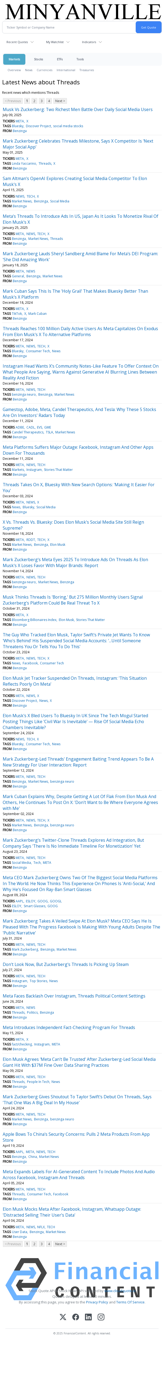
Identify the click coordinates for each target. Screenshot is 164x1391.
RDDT (30, 539)
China (32, 1156)
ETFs (60, 59)
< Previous (13, 101)
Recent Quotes (17, 42)
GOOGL (56, 901)
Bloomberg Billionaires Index (34, 619)
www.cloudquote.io (120, 1290)
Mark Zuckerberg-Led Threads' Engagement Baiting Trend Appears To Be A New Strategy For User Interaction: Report (78, 762)
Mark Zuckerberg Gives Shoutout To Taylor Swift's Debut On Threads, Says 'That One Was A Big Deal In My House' (77, 1100)
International (66, 70)
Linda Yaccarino (24, 163)
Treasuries (87, 70)
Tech (37, 862)
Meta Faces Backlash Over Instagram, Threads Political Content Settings (74, 996)
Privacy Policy (97, 1302)
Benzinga (20, 131)
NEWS (20, 196)
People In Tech (38, 1081)
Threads (45, 163)
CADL (30, 427)
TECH (31, 196)
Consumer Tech (38, 351)
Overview (14, 70)
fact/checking (22, 1044)
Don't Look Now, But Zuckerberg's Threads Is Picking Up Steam (66, 964)
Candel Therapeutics (27, 432)
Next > (60, 101)
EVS (39, 427)
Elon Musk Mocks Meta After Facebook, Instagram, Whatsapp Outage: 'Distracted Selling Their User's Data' (72, 1212)
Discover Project (38, 126)
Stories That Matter (58, 469)
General (18, 276)
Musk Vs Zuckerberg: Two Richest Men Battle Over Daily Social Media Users (78, 109)
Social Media (59, 201)
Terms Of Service (130, 1302)
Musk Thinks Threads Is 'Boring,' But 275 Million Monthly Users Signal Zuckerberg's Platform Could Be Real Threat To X (73, 600)
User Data (19, 1232)
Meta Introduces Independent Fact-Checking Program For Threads (69, 1027)
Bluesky (17, 126)
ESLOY (30, 901)
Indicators (89, 42)
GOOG (42, 901)
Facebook (30, 663)
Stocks (38, 59)
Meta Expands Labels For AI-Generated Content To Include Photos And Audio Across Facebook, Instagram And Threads (79, 1175)
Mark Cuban (37, 313)
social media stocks (68, 126)
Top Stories (38, 981)
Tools (80, 59)
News (28, 70)
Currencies (44, 70)
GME (47, 427)
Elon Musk (57, 544)
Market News (22, 201)
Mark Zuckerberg (25, 949)
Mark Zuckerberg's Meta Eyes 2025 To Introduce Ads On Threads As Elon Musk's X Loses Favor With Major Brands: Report (75, 562)
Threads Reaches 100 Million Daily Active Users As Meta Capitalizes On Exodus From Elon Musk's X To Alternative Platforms (80, 331)
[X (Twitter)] (63, 1317)
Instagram (34, 469)
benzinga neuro (24, 394)
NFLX (41, 1227)
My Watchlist (55, 42)
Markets (14, 59)
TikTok (17, 313)
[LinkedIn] (88, 1317)
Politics (32, 1012)
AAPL (19, 901)
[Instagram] (101, 1317)
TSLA (49, 432)
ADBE (20, 427)
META (20, 121)
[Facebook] (75, 1317)
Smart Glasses (34, 906)
